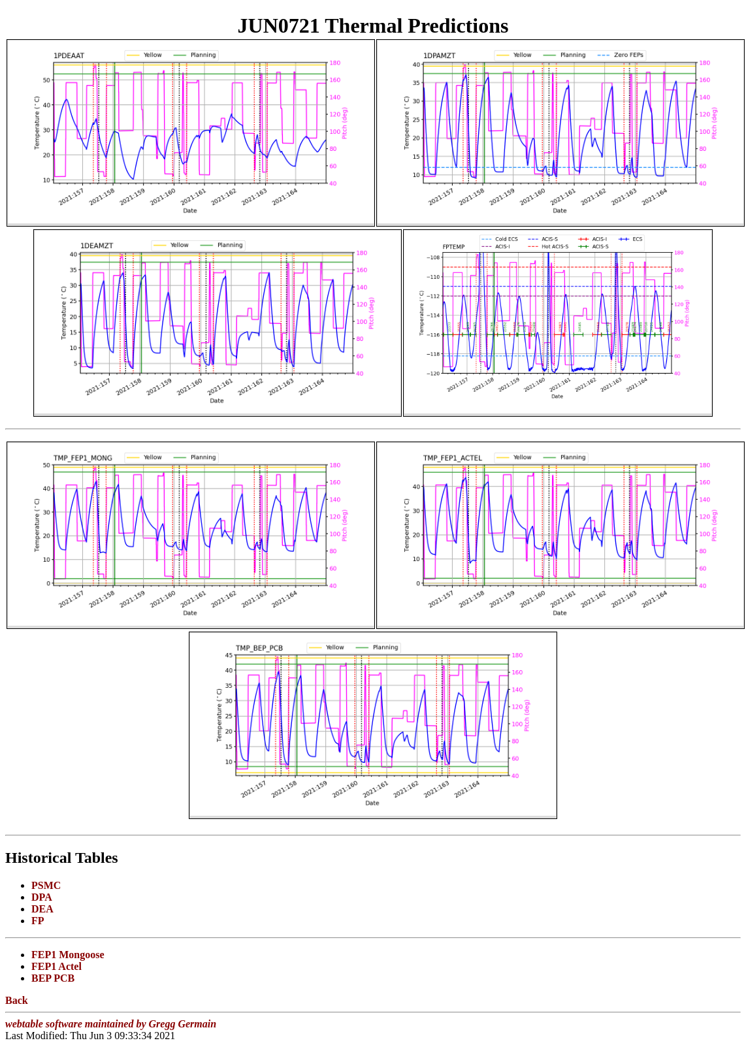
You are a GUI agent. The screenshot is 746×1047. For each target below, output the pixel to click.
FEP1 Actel (56, 966)
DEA (42, 908)
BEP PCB (52, 978)
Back (16, 1000)
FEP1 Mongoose (68, 954)
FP (37, 920)
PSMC (46, 885)
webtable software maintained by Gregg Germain (110, 1023)
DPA (41, 897)
